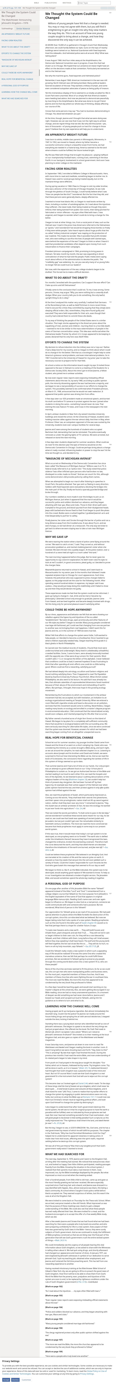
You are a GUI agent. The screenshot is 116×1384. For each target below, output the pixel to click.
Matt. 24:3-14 (60, 1240)
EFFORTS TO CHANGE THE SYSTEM (16, 53)
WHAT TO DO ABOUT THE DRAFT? (16, 47)
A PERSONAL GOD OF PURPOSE (15, 85)
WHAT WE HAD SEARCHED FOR (15, 98)
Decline (15, 1380)
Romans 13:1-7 (89, 1097)
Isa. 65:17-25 (91, 946)
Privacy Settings (87, 1374)
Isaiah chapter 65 (89, 923)
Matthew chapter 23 (78, 779)
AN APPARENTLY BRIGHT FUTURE (16, 34)
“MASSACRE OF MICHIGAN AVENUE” (17, 60)
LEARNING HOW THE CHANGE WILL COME (19, 92)
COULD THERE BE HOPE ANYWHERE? (17, 72)
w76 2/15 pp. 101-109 (11, 8)
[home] (3, 2)
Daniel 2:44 (83, 1083)
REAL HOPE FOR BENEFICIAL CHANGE (17, 79)
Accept (6, 1380)
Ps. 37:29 (58, 1123)
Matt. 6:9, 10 (85, 1068)
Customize (26, 1380)
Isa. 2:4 (79, 808)
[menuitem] (3, 2)
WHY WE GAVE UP (9, 66)
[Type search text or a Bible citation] (93, 3)
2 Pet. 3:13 (81, 1282)
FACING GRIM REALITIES (12, 40)
